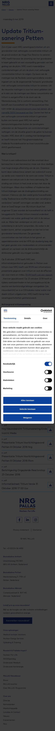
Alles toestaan (27, 400)
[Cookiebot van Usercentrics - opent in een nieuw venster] (40, 311)
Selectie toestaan (28, 409)
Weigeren (27, 418)
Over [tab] (45, 318)
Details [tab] (27, 318)
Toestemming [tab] (10, 318)
